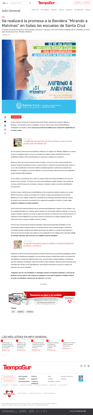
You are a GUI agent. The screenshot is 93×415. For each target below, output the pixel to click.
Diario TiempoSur (22, 393)
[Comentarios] (5, 133)
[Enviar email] (5, 130)
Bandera (21, 312)
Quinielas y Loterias (54, 381)
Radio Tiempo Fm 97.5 (35, 393)
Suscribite (77, 2)
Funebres (64, 379)
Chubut (61, 10)
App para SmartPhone (26, 385)
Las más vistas (8, 380)
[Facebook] (5, 117)
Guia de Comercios (67, 376)
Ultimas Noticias (8, 377)
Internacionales (24, 381)
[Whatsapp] (5, 125)
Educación (69, 10)
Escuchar (16, 117)
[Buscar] (30, 3)
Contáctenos (14, 385)
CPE (13, 312)
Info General (23, 376)
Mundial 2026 (79, 10)
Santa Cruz (35, 10)
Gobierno (54, 10)
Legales (50, 379)
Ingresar (86, 2)
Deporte (88, 10)
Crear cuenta (5, 385)
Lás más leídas (24, 337)
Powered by (78, 411)
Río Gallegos (45, 10)
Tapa (49, 376)
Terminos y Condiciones (41, 385)
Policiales (22, 379)
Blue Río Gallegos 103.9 (50, 393)
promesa (30, 312)
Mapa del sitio (52, 385)
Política (34, 376)
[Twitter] (5, 121)
